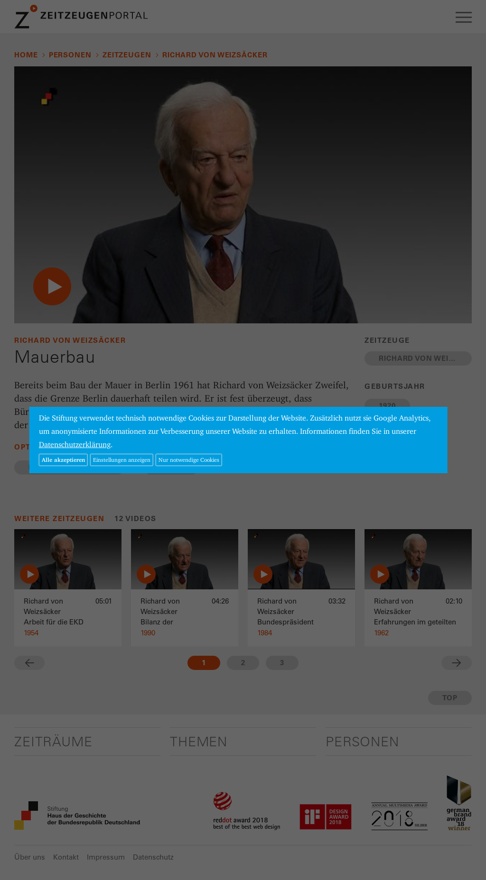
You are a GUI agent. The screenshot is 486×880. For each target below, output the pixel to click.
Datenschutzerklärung (75, 444)
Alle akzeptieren (63, 459)
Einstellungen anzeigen (121, 459)
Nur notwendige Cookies (189, 459)
